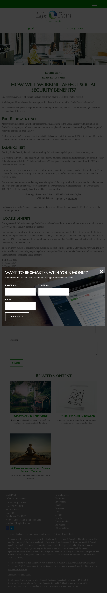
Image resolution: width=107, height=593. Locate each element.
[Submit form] (17, 316)
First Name (10, 285)
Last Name (43, 285)
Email (8, 299)
